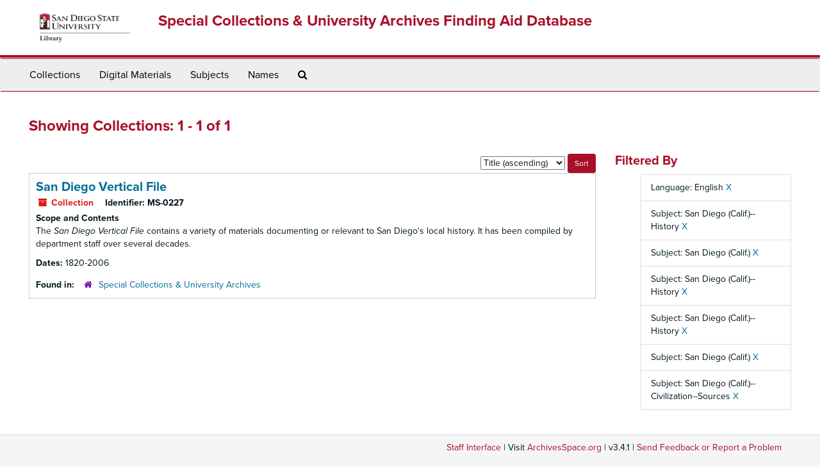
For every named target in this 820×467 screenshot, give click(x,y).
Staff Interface (474, 447)
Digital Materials (135, 75)
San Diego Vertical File (101, 187)
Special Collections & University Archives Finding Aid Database (375, 21)
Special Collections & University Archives (180, 284)
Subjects (209, 75)
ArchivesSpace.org (564, 447)
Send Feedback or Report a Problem (709, 447)
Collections (54, 75)
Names (263, 75)
